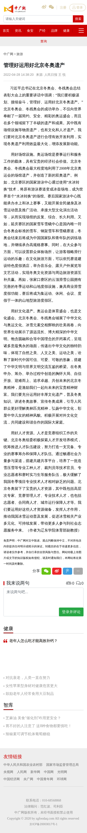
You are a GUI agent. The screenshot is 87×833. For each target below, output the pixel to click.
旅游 (19, 54)
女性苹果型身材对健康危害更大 (32, 686)
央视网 (8, 772)
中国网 (49, 772)
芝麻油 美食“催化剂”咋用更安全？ (33, 718)
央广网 (28, 779)
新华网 (35, 772)
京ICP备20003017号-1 (43, 824)
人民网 (22, 772)
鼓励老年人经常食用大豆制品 (30, 694)
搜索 (78, 19)
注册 (63, 7)
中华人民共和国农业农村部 (22, 764)
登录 (77, 7)
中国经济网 (11, 779)
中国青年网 (45, 779)
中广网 (8, 54)
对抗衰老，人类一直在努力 (28, 678)
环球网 (62, 779)
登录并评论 (71, 612)
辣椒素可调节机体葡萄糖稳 (28, 734)
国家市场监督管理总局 (62, 764)
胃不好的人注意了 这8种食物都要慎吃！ (39, 726)
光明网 (62, 772)
